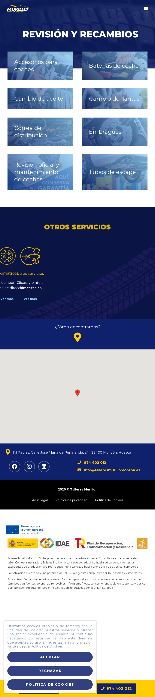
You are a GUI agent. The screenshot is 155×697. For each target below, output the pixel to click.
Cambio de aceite (38, 98)
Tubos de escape (112, 172)
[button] (146, 8)
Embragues (105, 131)
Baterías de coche (114, 65)
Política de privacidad (71, 500)
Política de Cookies (109, 500)
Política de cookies (50, 684)
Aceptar (50, 657)
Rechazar (50, 671)
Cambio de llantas (114, 98)
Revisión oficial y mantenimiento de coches (36, 172)
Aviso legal (40, 500)
